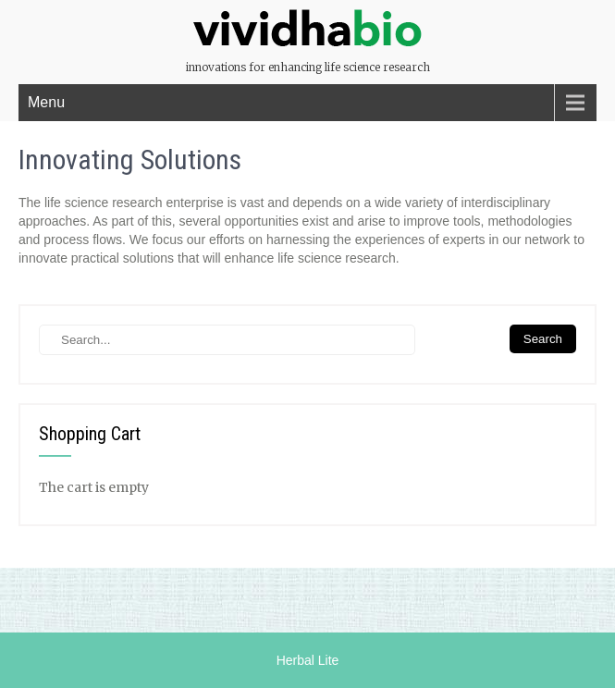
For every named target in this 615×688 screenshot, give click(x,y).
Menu (46, 102)
